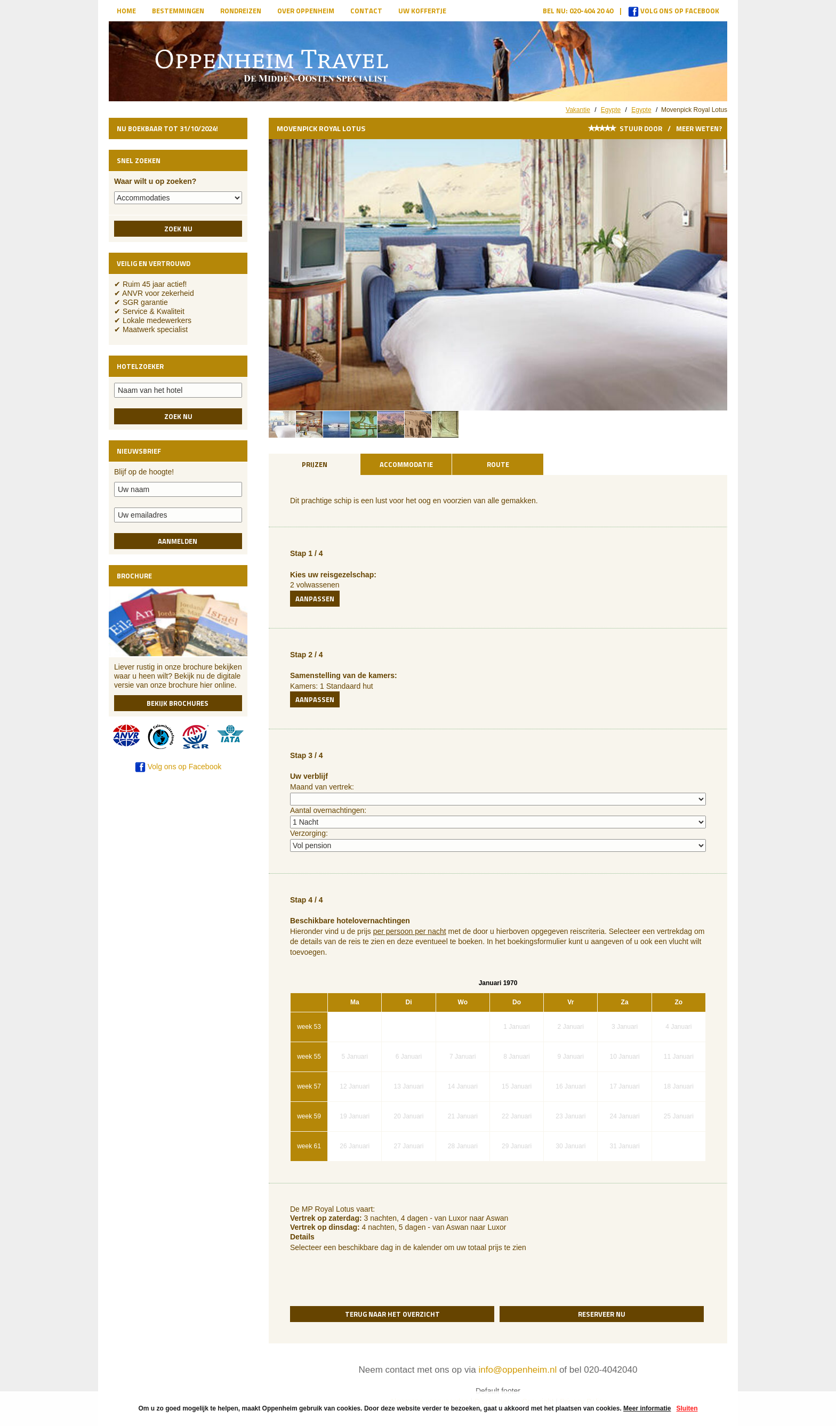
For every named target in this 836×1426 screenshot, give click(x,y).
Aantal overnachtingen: (328, 810)
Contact (366, 10)
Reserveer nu (601, 1314)
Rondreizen (240, 10)
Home (126, 10)
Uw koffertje (422, 10)
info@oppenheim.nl (517, 1370)
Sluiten (686, 1408)
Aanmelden (178, 541)
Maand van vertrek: (322, 787)
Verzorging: (309, 833)
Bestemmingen (178, 10)
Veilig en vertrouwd (153, 263)
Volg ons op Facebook (673, 10)
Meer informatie (647, 1408)
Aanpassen (314, 598)
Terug (392, 1314)
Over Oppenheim (305, 10)
